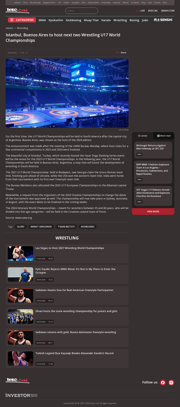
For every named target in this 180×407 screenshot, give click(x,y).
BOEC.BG (153, 10)
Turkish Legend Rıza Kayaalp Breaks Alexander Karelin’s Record (74, 353)
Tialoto (66, 2)
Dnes (25, 2)
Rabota (126, 2)
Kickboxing (73, 20)
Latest (142, 135)
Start (150, 2)
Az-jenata (75, 2)
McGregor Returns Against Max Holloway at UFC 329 (151, 147)
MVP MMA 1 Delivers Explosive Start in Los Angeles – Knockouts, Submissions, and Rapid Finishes (152, 169)
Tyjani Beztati (66, 226)
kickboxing (87, 226)
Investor (17, 2)
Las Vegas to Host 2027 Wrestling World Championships (69, 248)
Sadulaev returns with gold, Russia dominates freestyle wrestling (75, 332)
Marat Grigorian (41, 226)
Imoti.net (116, 2)
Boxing (134, 20)
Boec (165, 2)
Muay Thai (91, 20)
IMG (9, 3)
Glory (20, 226)
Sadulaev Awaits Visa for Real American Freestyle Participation (74, 290)
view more (153, 211)
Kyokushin (56, 20)
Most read (163, 135)
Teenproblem (93, 2)
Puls (83, 2)
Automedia (106, 2)
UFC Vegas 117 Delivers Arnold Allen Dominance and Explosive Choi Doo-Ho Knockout (153, 193)
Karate (106, 20)
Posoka (157, 2)
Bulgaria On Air (49, 2)
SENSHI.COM (167, 10)
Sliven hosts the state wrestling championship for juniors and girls (76, 311)
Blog (143, 2)
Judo (145, 20)
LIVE (141, 10)
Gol (59, 2)
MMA (42, 20)
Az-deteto (135, 2)
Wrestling (120, 20)
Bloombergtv (35, 2)
